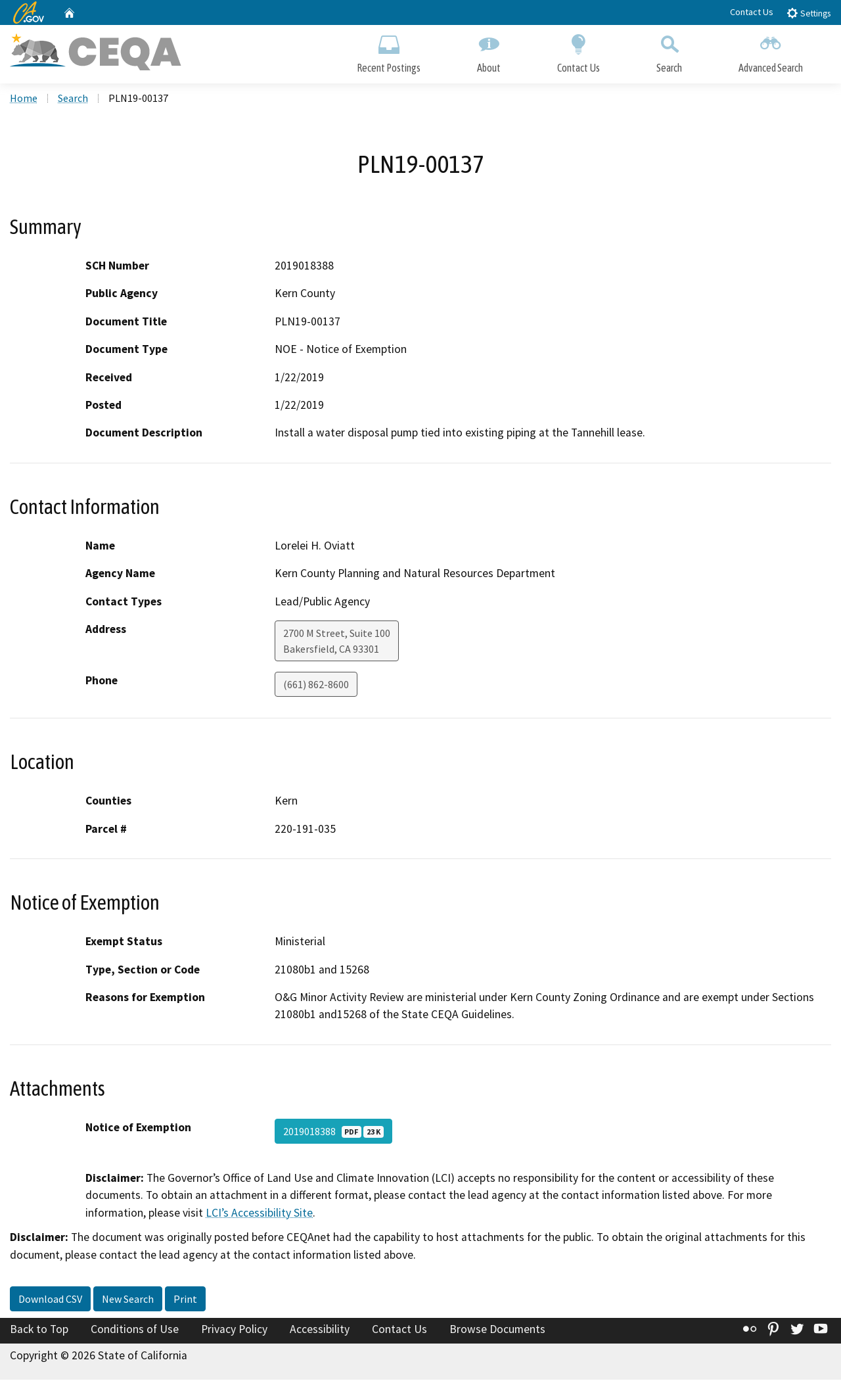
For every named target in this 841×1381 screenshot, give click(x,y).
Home (23, 99)
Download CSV (50, 1300)
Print (185, 1300)
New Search (128, 1300)
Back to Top (39, 1330)
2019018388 (333, 1132)
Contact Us (751, 12)
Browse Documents (497, 1330)
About (489, 51)
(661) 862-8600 (316, 685)
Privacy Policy (234, 1330)
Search (669, 51)
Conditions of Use (135, 1330)
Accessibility (320, 1330)
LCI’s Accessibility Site (259, 1213)
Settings (808, 13)
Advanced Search (771, 51)
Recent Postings (388, 51)
